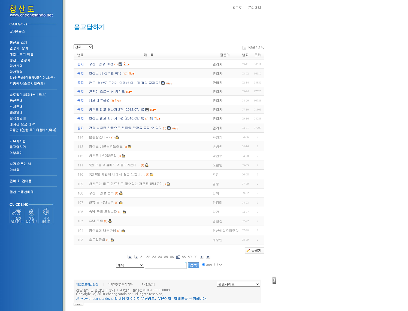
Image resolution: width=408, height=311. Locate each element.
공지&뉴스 (17, 31)
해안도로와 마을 (22, 54)
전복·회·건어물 (21, 180)
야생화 (14, 169)
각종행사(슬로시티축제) (27, 83)
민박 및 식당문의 (101, 202)
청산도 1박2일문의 (103, 155)
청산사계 (16, 65)
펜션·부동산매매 (22, 191)
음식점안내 (18, 118)
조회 (257, 54)
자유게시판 (18, 141)
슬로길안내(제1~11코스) (28, 94)
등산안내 (16, 100)
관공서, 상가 (19, 48)
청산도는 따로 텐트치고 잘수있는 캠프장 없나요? (125, 183)
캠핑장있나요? (99, 136)
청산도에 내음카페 (102, 230)
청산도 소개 (18, 42)
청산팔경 (16, 71)
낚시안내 (16, 106)
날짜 (245, 54)
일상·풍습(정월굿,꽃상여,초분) (32, 77)
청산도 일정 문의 (101, 192)
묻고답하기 (18, 146)
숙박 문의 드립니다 (103, 211)
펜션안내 (16, 112)
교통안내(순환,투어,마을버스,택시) (33, 129)
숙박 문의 (96, 220)
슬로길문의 (97, 239)
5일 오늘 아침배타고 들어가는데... (114, 164)
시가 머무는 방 (20, 163)
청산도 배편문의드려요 (106, 146)
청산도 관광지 (20, 60)
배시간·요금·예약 (22, 124)
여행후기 (16, 152)
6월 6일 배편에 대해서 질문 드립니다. (117, 174)
